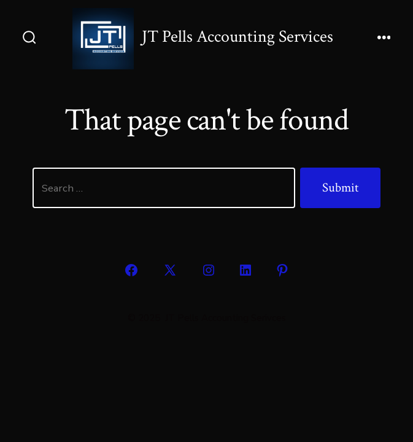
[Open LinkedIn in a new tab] (245, 270)
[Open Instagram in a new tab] (208, 270)
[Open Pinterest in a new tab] (282, 270)
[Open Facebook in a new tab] (131, 270)
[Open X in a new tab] (170, 270)
